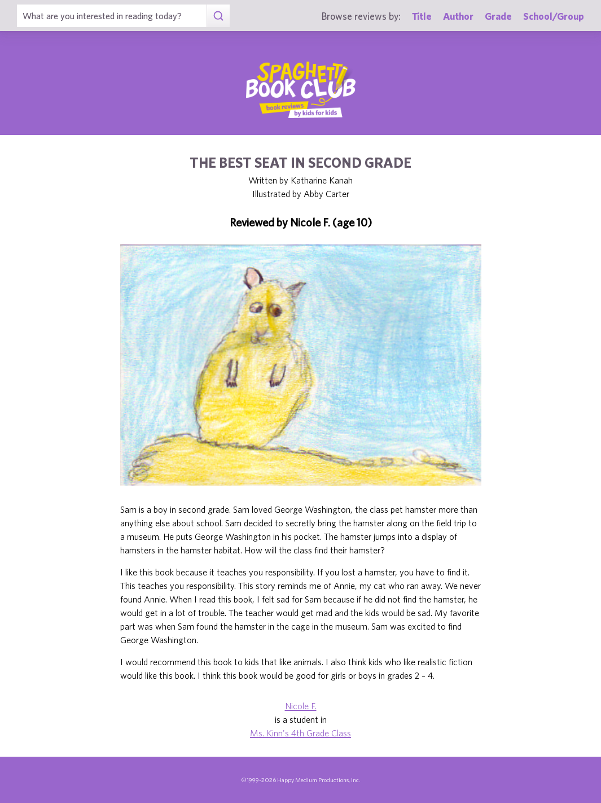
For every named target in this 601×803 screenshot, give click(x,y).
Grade (498, 16)
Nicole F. (301, 706)
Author (458, 16)
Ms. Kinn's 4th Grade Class (300, 733)
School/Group (553, 16)
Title (422, 16)
